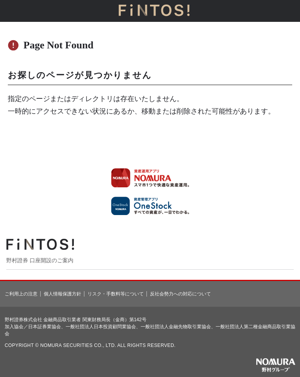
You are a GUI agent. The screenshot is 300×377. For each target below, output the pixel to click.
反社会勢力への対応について (180, 294)
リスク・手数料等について (116, 294)
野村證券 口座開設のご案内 (39, 260)
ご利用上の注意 (21, 294)
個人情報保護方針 (62, 294)
